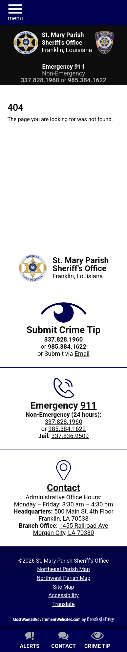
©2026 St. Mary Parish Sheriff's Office (63, 561)
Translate (63, 604)
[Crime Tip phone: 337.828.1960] (63, 339)
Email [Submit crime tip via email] (82, 353)
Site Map (63, 587)
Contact (63, 487)
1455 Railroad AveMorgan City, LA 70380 (70, 529)
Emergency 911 (63, 66)
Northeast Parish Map (63, 569)
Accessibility (63, 595)
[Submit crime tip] (97, 641)
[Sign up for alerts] (30, 641)
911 (88, 405)
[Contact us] (64, 641)
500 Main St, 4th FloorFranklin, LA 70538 (76, 515)
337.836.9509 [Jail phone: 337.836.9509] (70, 435)
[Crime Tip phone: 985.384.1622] (67, 346)
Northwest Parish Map (63, 578)
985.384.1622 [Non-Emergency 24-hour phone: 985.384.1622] (67, 428)
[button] (15, 12)
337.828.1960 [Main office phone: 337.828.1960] (63, 421)
